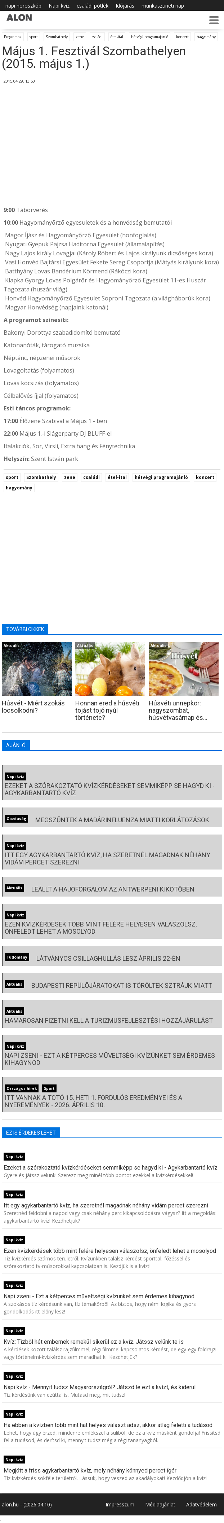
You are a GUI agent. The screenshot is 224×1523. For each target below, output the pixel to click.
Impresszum (120, 1504)
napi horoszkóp (23, 5)
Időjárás (125, 5)
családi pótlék (92, 5)
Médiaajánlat (160, 1504)
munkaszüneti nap (163, 5)
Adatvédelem (201, 1504)
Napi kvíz (59, 5)
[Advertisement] (112, 146)
